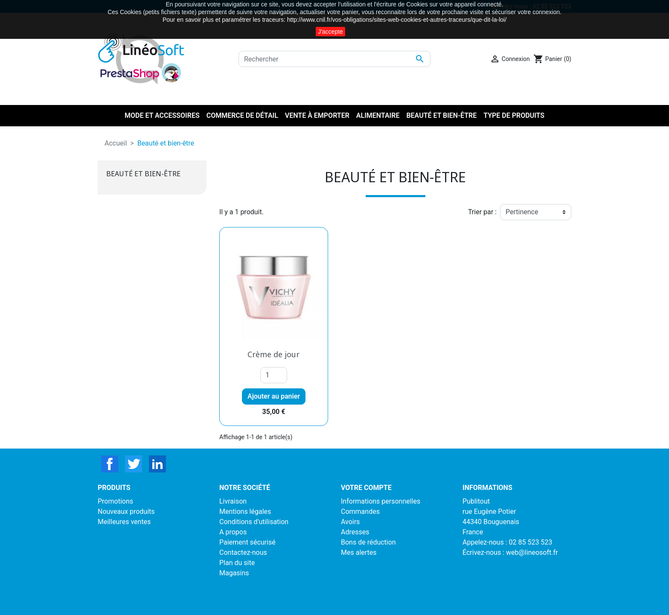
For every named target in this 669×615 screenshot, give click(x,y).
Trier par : (482, 212)
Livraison (233, 501)
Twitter (133, 463)
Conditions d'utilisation (253, 522)
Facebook (109, 463)
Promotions (115, 501)
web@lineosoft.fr (532, 552)
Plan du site (237, 563)
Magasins (234, 573)
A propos (233, 532)
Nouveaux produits (126, 511)
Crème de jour (273, 354)
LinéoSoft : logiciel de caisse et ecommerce (334, 603)
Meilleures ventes (124, 522)
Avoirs (350, 522)
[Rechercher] (334, 59)
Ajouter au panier (273, 396)
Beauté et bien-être (143, 173)
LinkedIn (157, 463)
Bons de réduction (368, 542)
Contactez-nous (243, 552)
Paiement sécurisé (247, 542)
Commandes (360, 511)
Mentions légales (245, 511)
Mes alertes (359, 552)
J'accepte (330, 31)
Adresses (355, 532)
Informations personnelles (380, 501)
